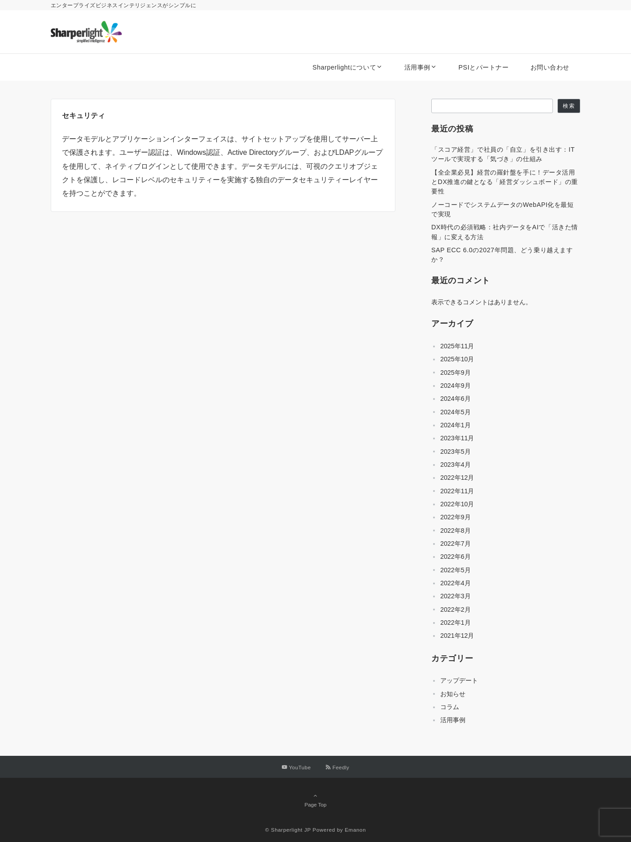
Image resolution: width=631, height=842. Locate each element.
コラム (449, 706)
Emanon (355, 830)
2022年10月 (457, 504)
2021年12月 (457, 635)
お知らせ (452, 693)
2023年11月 (457, 438)
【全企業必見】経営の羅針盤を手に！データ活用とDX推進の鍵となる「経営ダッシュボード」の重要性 (504, 182)
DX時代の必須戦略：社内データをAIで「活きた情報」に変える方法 (504, 232)
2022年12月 (457, 477)
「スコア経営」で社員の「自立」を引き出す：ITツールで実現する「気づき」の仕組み (503, 154)
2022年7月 (455, 543)
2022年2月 (455, 609)
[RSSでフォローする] (337, 767)
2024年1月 (455, 425)
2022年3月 (455, 596)
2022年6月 (455, 556)
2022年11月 (457, 491)
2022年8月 (455, 530)
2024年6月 (455, 398)
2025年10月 (457, 359)
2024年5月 (455, 412)
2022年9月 (455, 517)
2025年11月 (457, 346)
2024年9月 (455, 385)
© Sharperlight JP (288, 830)
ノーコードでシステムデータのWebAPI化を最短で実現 (502, 209)
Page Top (315, 799)
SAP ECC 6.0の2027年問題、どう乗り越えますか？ (502, 254)
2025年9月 (455, 372)
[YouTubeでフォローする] (296, 767)
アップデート (459, 680)
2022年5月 (455, 570)
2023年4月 (455, 464)
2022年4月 (455, 583)
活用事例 (452, 720)
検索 (568, 106)
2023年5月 (455, 451)
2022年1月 (455, 622)
